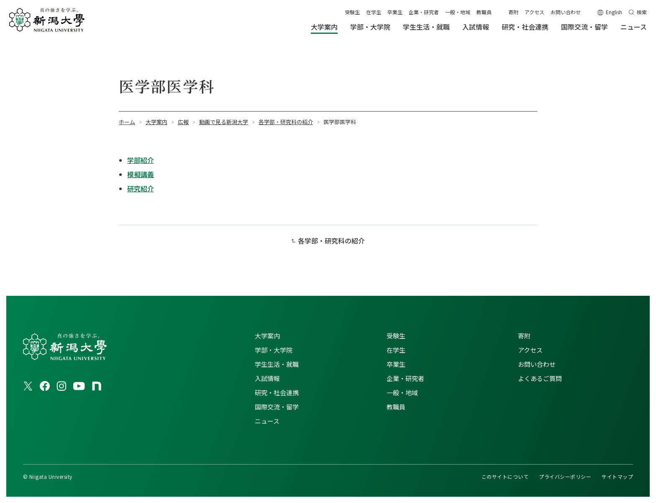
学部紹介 (140, 160)
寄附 (513, 11)
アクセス (534, 11)
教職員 (484, 11)
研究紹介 (140, 188)
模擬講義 (140, 174)
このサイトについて (505, 476)
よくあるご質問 (540, 378)
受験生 (352, 11)
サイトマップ (617, 476)
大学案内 (267, 335)
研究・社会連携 (277, 392)
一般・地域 (457, 11)
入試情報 (267, 378)
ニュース (267, 421)
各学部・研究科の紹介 (331, 241)
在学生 (373, 11)
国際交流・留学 (277, 406)
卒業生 (394, 11)
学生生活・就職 (277, 364)
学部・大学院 (273, 349)
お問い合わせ (566, 11)
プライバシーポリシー (565, 476)
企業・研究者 (424, 11)
